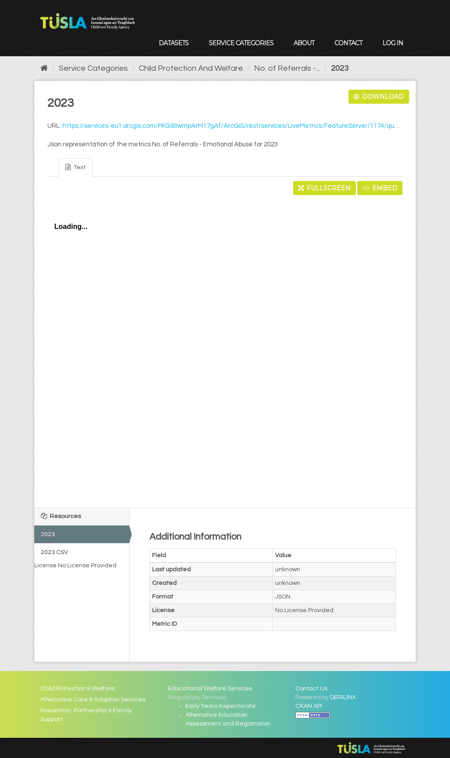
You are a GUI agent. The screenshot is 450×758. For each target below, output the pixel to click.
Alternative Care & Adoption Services (92, 699)
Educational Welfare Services (210, 688)
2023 (339, 68)
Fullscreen (324, 188)
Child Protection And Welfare (191, 68)
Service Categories (241, 43)
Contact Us (311, 688)
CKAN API (308, 706)
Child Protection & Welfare (77, 688)
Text (75, 167)
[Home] (44, 68)
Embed (380, 188)
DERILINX (343, 697)
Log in (392, 43)
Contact (348, 43)
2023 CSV (54, 552)
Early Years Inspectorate (220, 706)
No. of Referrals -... (287, 68)
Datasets (174, 43)
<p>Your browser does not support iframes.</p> (225, 349)
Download (379, 97)
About (304, 43)
